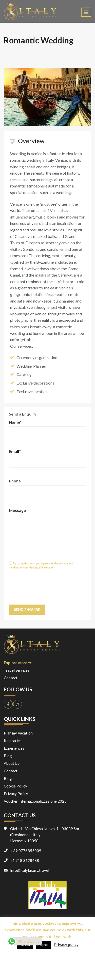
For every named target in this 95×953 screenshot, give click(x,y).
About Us (11, 763)
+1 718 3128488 (24, 860)
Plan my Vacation (18, 733)
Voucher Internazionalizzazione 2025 (35, 801)
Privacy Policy (16, 793)
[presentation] (47, 590)
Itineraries (13, 740)
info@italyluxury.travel (29, 870)
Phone (15, 480)
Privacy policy (66, 944)
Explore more (17, 662)
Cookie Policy (15, 786)
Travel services (16, 670)
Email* (15, 451)
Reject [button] (43, 945)
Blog (8, 755)
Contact (10, 677)
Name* (15, 422)
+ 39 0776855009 (25, 850)
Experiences (14, 748)
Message (17, 510)
